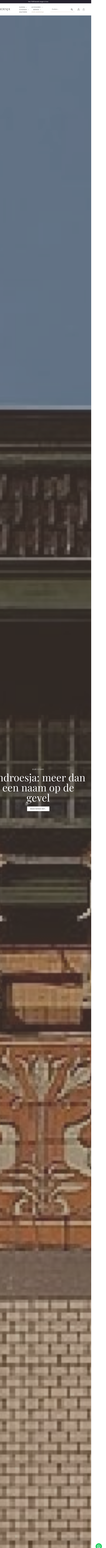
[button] (41, 7)
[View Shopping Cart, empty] (98, 9)
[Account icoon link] (93, 9)
